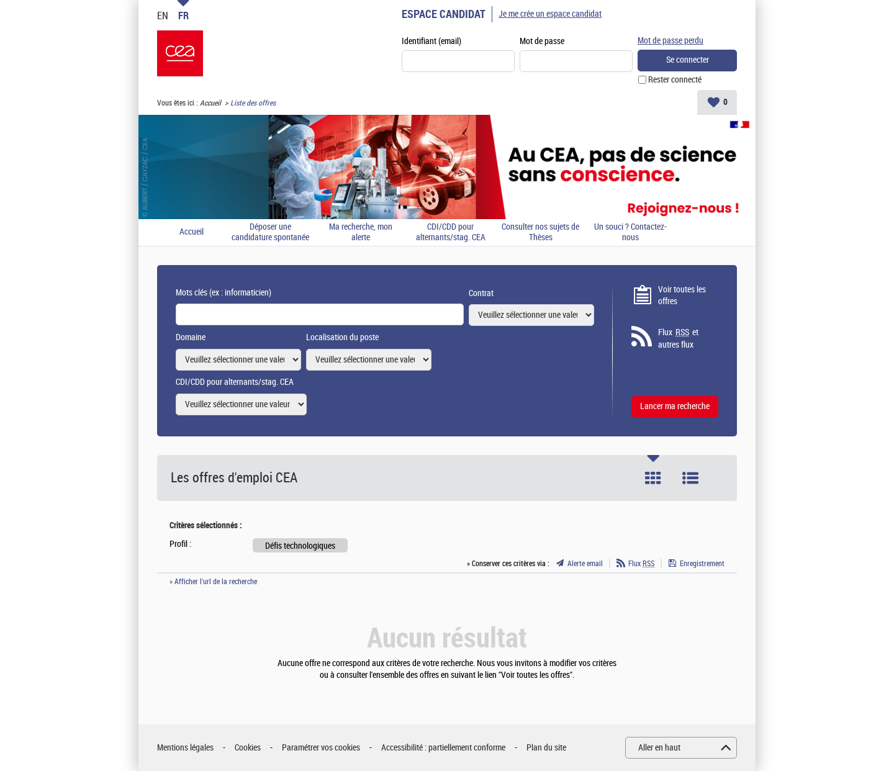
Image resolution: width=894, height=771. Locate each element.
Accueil (210, 103)
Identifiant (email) (431, 41)
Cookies (248, 747)
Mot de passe (542, 41)
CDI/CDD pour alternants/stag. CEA (450, 232)
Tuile (653, 478)
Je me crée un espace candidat (550, 14)
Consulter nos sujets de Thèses (540, 232)
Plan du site (546, 747)
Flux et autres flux (678, 338)
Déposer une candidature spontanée (270, 232)
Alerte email (585, 563)
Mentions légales (185, 747)
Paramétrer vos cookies (321, 747)
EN (162, 15)
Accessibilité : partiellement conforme (443, 747)
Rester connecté (675, 79)
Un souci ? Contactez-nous (630, 232)
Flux (641, 563)
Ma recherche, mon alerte (360, 232)
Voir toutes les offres (682, 295)
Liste (690, 478)
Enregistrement (702, 563)
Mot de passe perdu (670, 40)
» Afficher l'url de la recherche (213, 581)
